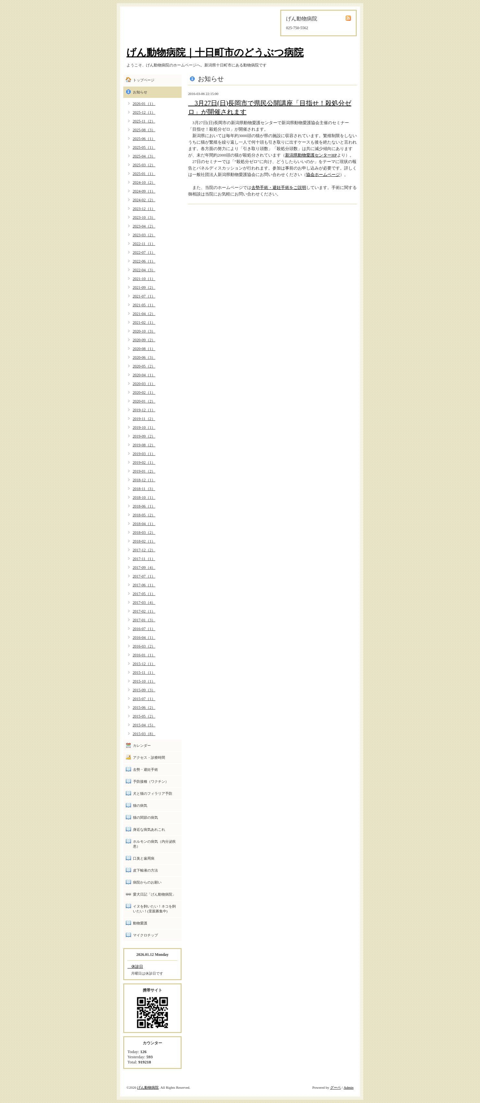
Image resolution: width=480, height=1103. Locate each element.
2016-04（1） (144, 637)
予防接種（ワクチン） (151, 781)
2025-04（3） (144, 156)
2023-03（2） (144, 235)
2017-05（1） (144, 594)
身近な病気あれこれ (149, 829)
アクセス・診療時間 (149, 757)
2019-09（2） (144, 436)
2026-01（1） (144, 103)
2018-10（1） (144, 497)
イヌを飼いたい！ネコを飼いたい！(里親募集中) (154, 908)
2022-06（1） (144, 261)
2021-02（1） (144, 322)
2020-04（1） (144, 375)
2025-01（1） (144, 173)
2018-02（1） (144, 541)
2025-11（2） (144, 121)
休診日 (135, 966)
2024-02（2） (144, 200)
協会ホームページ (323, 174)
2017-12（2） (144, 550)
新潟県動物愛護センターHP (311, 155)
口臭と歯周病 (143, 858)
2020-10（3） (144, 331)
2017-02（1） (144, 611)
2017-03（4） (144, 602)
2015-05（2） (144, 716)
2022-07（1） (144, 252)
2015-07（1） (144, 699)
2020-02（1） (144, 392)
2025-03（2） (144, 165)
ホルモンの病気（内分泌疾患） (154, 843)
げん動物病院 (148, 1087)
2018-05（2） (144, 515)
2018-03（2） (144, 532)
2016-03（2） (144, 646)
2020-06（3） (144, 357)
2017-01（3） (144, 620)
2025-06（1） (144, 138)
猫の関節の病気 (145, 817)
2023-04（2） (144, 226)
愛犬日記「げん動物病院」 (154, 894)
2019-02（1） (144, 462)
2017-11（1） (144, 559)
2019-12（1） (144, 410)
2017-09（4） (144, 567)
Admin (348, 1087)
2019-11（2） (144, 419)
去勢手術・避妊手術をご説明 (278, 187)
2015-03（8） (144, 734)
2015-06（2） (144, 707)
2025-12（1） (144, 112)
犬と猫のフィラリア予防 (152, 793)
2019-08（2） (144, 445)
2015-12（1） (144, 664)
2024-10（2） (144, 182)
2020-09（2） (144, 340)
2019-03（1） (144, 454)
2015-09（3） (144, 690)
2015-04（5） (144, 725)
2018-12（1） (144, 480)
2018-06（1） (144, 506)
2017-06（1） (144, 585)
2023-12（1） (144, 208)
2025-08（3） (144, 130)
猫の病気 (140, 805)
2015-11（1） (144, 672)
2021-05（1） (144, 305)
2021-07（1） (144, 296)
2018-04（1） (144, 524)
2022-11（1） (144, 243)
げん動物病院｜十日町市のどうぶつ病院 (215, 52)
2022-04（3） (144, 270)
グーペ (335, 1087)
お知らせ (140, 92)
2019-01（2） (144, 471)
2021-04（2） (144, 313)
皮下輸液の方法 (145, 870)
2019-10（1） (144, 427)
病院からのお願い (147, 882)
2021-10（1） (144, 278)
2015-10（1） (144, 681)
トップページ (143, 80)
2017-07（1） (144, 576)
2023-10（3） (144, 217)
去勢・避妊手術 (145, 769)
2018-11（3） (144, 489)
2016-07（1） (144, 629)
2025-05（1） (144, 147)
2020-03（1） (144, 383)
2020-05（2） (144, 366)
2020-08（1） (144, 348)
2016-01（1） (144, 655)
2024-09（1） (144, 191)
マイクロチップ (145, 935)
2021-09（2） (144, 287)
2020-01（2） (144, 401)
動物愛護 (140, 923)
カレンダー (142, 745)
